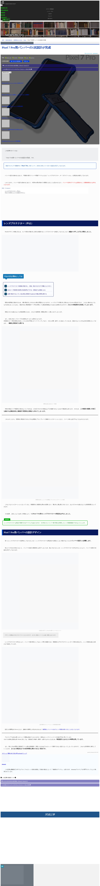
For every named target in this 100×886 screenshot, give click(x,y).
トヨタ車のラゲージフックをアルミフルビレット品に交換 (17, 69)
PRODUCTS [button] (4, 8)
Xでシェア (5, 753)
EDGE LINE (9, 57)
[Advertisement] (50, 205)
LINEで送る (12, 753)
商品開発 (21, 57)
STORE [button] (6, 19)
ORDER (3, 12)
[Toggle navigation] (1, 5)
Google (27, 57)
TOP (3, 40)
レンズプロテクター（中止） (13, 191)
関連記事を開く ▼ (6, 72)
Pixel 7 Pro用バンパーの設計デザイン (15, 192)
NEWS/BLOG (4, 10)
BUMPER (15, 57)
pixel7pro (32, 57)
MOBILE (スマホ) (18, 40)
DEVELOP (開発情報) (17, 61)
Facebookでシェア (21, 753)
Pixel (25, 40)
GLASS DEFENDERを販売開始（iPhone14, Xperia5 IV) (16, 65)
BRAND (3, 15)
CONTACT (4, 17)
